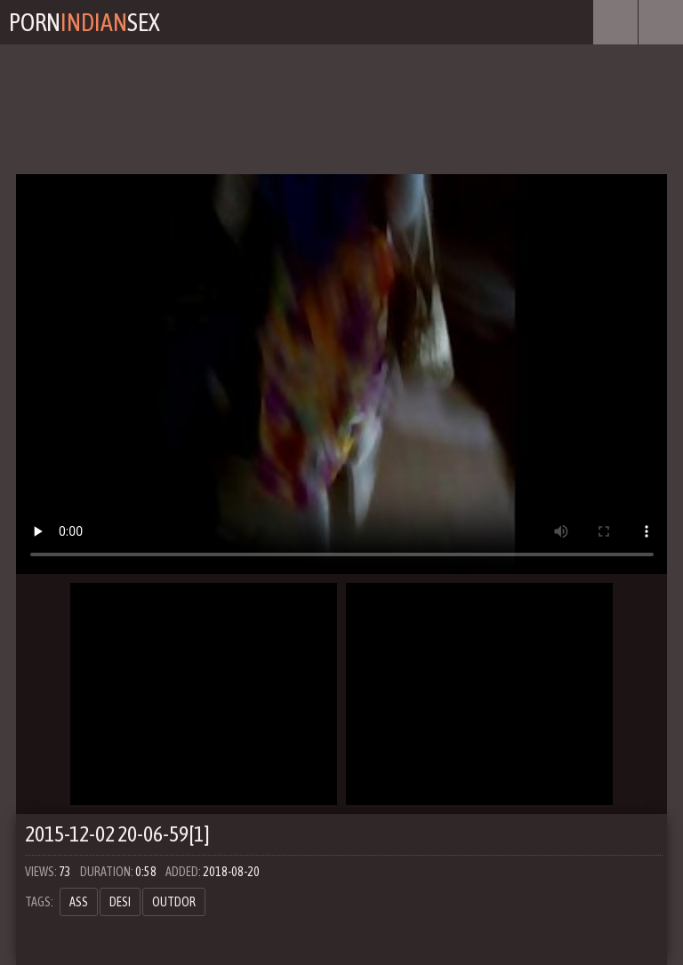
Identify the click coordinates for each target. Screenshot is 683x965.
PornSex (84, 22)
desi (120, 902)
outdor (174, 902)
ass (78, 902)
